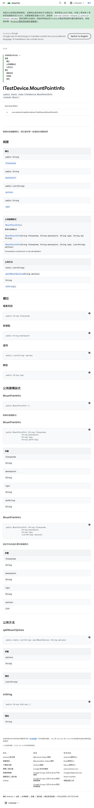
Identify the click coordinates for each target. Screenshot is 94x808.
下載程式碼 (7, 765)
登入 (89, 3)
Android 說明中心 (70, 757)
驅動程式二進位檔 (10, 777)
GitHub (5, 780)
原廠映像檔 (7, 773)
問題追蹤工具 (69, 780)
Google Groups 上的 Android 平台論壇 (46, 774)
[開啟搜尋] (60, 2)
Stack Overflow (70, 777)
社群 (17, 797)
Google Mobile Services (73, 773)
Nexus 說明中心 (70, 765)
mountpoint (11, 178)
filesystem (11, 163)
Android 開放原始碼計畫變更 (24, 21)
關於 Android (8, 797)
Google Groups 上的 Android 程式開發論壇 (46, 780)
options (9, 192)
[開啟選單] (3, 3)
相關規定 (6, 761)
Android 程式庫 (9, 757)
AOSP (5, 49)
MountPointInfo (13, 225)
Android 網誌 (38, 765)
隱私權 (39, 797)
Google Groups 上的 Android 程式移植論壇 (46, 785)
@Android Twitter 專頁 (42, 757)
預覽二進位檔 (8, 769)
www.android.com (71, 769)
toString (10, 286)
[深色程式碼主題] (89, 313)
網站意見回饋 (49, 797)
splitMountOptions (14, 274)
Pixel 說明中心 (69, 761)
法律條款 (25, 797)
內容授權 (33, 739)
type (8, 207)
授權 (32, 797)
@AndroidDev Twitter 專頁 (43, 761)
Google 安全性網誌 (40, 769)
